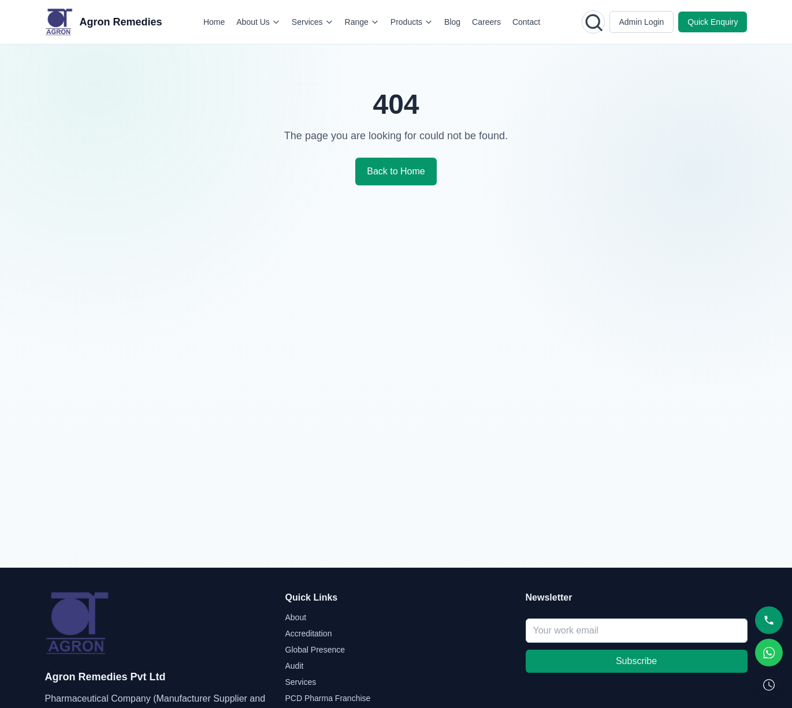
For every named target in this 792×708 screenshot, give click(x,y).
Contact (526, 22)
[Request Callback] (769, 685)
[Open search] (593, 21)
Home (214, 22)
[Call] (769, 620)
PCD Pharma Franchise (328, 698)
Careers (486, 22)
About (296, 617)
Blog (452, 22)
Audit (294, 665)
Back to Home (396, 171)
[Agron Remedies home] (103, 22)
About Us (258, 22)
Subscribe (636, 661)
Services (312, 22)
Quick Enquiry (712, 22)
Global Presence (315, 649)
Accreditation (308, 633)
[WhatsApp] (769, 652)
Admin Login (641, 22)
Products (412, 22)
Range (362, 22)
